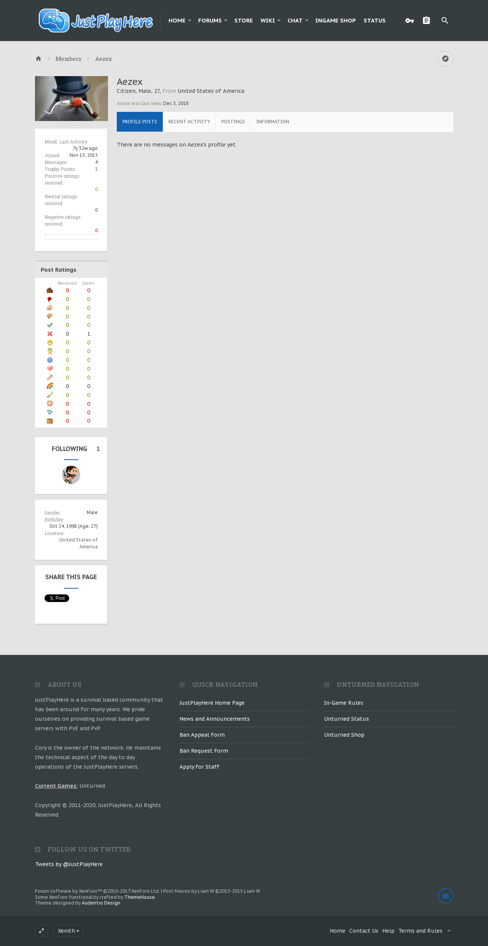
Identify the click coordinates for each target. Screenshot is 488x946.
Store (243, 20)
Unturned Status (346, 718)
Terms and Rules (420, 930)
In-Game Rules (343, 702)
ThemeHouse (139, 897)
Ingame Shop (335, 20)
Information (272, 121)
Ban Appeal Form (202, 734)
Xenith (66, 930)
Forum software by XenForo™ (97, 891)
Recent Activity (189, 121)
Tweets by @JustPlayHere (69, 864)
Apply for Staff (199, 766)
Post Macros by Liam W (211, 891)
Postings (233, 121)
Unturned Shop (344, 734)
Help (388, 930)
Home (177, 20)
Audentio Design (101, 903)
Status (375, 20)
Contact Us (363, 930)
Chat (295, 20)
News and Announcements (215, 718)
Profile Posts (139, 121)
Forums (210, 20)
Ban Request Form (204, 750)
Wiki (268, 20)
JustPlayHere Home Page (212, 702)
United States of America (211, 91)
